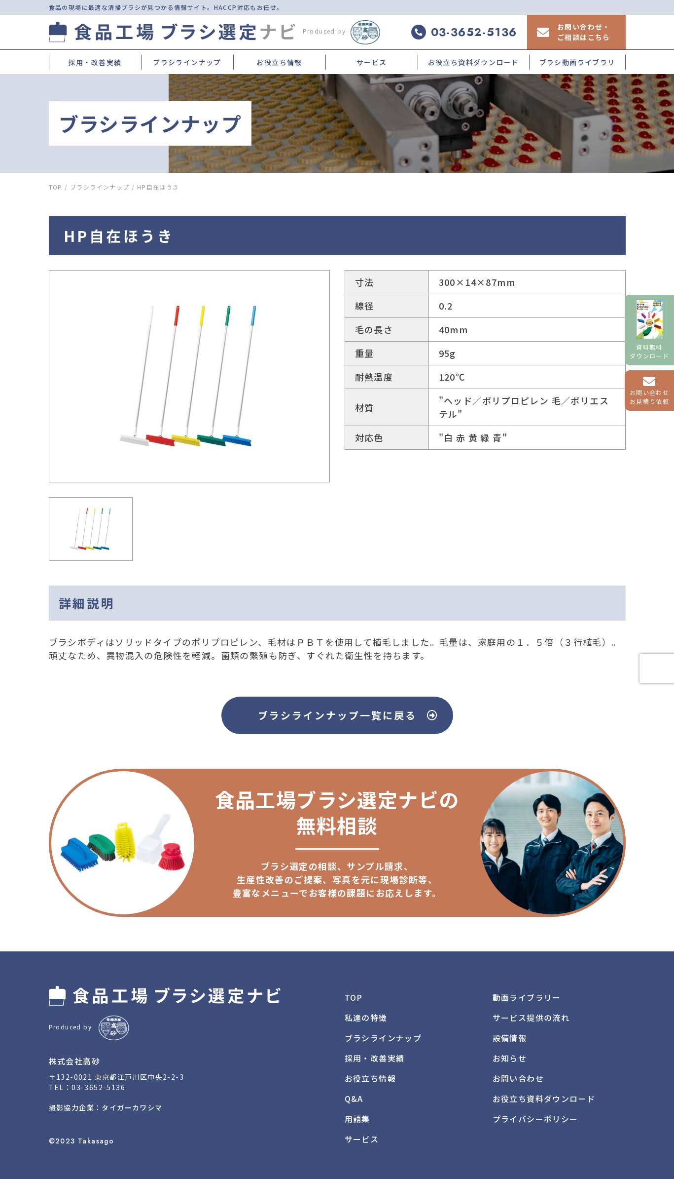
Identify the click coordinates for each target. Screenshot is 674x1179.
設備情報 (510, 1038)
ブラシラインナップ (187, 62)
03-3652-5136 (98, 1087)
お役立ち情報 (279, 62)
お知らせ (510, 1058)
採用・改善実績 (95, 62)
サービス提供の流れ (531, 1017)
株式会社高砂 (74, 1061)
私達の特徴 (366, 1017)
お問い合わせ (518, 1078)
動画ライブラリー (527, 997)
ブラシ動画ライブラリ (577, 62)
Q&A (354, 1098)
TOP (354, 997)
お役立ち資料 (544, 1098)
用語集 (357, 1119)
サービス (371, 62)
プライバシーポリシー (535, 1119)
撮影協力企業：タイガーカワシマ (106, 1107)
